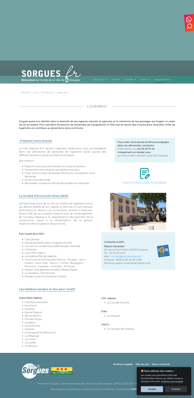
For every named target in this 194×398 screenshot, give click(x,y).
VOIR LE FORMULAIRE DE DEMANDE (145, 182)
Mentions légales (123, 364)
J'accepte (152, 389)
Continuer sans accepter (172, 381)
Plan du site (142, 364)
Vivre (114, 79)
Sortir (143, 79)
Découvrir (99, 79)
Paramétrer (176, 389)
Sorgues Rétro (162, 79)
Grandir (128, 79)
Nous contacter (161, 364)
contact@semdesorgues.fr (126, 256)
